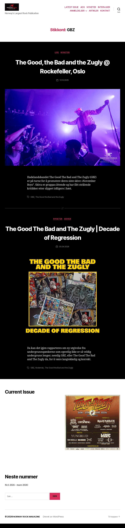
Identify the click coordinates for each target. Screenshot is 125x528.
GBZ (32, 201)
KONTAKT (105, 12)
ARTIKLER (93, 12)
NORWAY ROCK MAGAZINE (27, 521)
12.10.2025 (64, 84)
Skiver (68, 223)
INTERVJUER (104, 9)
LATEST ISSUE (71, 9)
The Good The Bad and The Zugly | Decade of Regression (62, 237)
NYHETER (91, 9)
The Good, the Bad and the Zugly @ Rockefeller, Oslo (62, 70)
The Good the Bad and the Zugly (50, 201)
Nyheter (66, 56)
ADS (82, 9)
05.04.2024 (64, 251)
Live (56, 56)
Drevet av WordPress (55, 521)
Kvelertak (40, 372)
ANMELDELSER (77, 12)
